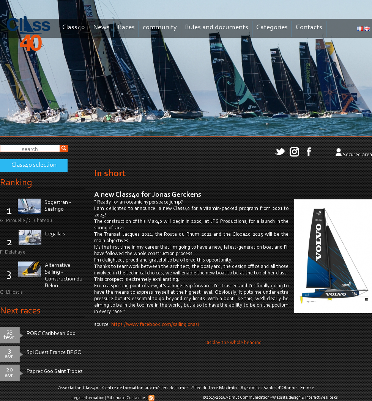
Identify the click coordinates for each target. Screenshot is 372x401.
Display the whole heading (233, 343)
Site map (115, 398)
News (101, 27)
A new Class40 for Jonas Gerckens (147, 195)
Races (126, 27)
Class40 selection (34, 165)
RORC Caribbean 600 (51, 334)
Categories (272, 27)
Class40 (73, 27)
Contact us (136, 398)
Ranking (16, 183)
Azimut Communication (247, 397)
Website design (286, 397)
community (160, 27)
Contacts (309, 27)
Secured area (357, 155)
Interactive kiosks (321, 397)
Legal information (87, 398)
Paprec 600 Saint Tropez (55, 371)
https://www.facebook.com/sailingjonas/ (155, 324)
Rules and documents (216, 27)
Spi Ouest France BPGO (54, 353)
